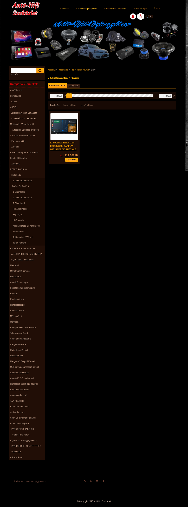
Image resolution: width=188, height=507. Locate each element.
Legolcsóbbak (69, 105)
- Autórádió (15, 164)
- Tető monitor (18, 231)
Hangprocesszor (17, 305)
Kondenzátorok (17, 299)
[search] (39, 70)
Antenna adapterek (19, 395)
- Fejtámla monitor (20, 209)
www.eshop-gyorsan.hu (36, 481)
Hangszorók (15, 276)
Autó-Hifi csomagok (19, 282)
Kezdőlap (52, 70)
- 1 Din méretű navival (22, 180)
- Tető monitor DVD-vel (22, 237)
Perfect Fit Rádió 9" (21, 186)
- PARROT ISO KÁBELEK (22, 429)
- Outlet (13, 101)
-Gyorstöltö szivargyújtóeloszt (23, 440)
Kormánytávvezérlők (19, 389)
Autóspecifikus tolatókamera (23, 327)
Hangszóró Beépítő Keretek (22, 361)
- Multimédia (15, 175)
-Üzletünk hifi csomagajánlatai (23, 113)
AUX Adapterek (17, 401)
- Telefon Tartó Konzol (20, 435)
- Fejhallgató (17, 214)
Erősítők (14, 293)
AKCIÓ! (13, 107)
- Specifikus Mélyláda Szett (22, 135)
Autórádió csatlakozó (19, 372)
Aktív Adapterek (17, 412)
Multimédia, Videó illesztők (22, 124)
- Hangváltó (15, 452)
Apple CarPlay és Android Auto (24, 152)
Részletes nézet (57, 85)
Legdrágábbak (86, 105)
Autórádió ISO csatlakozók (22, 378)
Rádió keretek (16, 356)
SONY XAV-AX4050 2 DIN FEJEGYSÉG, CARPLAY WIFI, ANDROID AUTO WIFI (63, 146)
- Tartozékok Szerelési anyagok (24, 130)
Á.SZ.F (157, 8)
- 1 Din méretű (18, 192)
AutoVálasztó (16, 90)
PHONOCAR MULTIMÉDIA (22, 248)
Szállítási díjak (140, 8)
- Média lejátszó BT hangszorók (26, 226)
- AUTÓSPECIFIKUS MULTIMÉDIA (26, 254)
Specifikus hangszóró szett (22, 288)
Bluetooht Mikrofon (18, 158)
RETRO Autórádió (18, 169)
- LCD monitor (18, 220)
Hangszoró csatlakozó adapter (24, 384)
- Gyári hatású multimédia (22, 260)
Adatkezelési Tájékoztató (115, 8)
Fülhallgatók (15, 96)
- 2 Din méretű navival (22, 197)
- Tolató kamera (19, 243)
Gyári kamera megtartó (20, 339)
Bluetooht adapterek (19, 406)
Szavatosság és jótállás (86, 8)
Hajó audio (15, 265)
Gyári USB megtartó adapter (23, 418)
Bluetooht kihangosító (20, 423)
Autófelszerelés (17, 310)
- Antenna (14, 147)
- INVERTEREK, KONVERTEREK (25, 446)
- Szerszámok (16, 457)
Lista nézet (73, 86)
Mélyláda (14, 322)
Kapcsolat (64, 8)
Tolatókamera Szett (19, 333)
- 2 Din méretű (18, 203)
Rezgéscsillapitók (18, 344)
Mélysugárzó (16, 316)
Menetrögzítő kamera (20, 271)
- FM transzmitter (18, 141)
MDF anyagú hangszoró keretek (25, 367)
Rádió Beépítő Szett (19, 350)
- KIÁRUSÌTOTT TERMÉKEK (23, 118)
